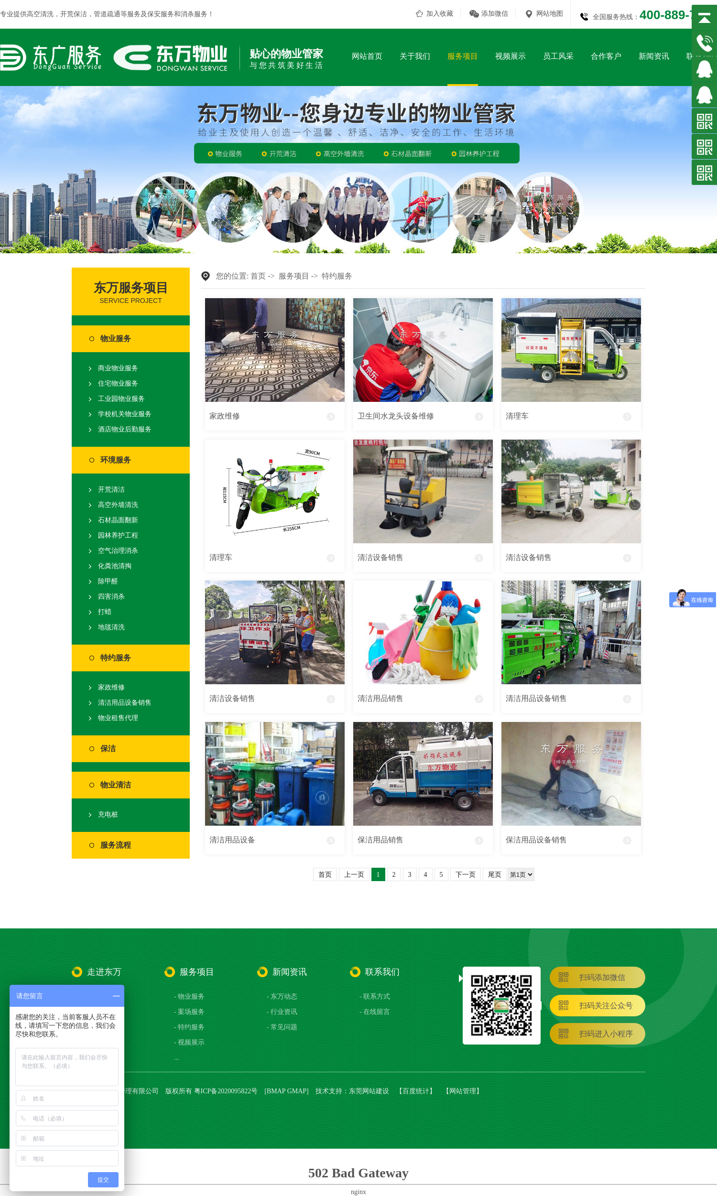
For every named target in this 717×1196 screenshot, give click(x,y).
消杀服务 (194, 14)
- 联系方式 (374, 996)
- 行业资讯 (282, 1011)
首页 (258, 276)
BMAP (276, 1091)
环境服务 (115, 460)
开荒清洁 (111, 489)
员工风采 (558, 56)
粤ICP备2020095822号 (226, 1091)
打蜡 (104, 611)
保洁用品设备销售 (536, 840)
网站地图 (549, 13)
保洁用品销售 (380, 840)
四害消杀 (111, 596)
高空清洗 (40, 14)
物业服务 (115, 338)
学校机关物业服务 (125, 414)
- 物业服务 (189, 996)
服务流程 (115, 845)
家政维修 (111, 687)
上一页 (354, 874)
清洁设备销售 (380, 557)
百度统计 (415, 1091)
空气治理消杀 (118, 550)
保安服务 (160, 14)
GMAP (296, 1091)
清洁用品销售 (380, 698)
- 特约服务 (189, 1027)
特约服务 (115, 658)
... (176, 1057)
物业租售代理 (118, 718)
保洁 (108, 748)
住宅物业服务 (118, 383)
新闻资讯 (654, 56)
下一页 (466, 874)
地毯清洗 (111, 627)
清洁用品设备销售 (125, 702)
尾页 (494, 874)
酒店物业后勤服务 (125, 429)
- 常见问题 (282, 1027)
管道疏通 (107, 14)
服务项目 (462, 56)
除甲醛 (108, 581)
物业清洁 (115, 785)
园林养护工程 (118, 535)
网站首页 (367, 56)
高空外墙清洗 (118, 504)
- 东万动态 (282, 996)
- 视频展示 (189, 1042)
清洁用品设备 (232, 840)
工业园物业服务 (121, 398)
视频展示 (510, 56)
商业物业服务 (118, 368)
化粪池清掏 (114, 566)
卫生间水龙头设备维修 (396, 416)
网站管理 (462, 1091)
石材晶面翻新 (118, 520)
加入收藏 (439, 13)
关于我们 (415, 56)
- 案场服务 (189, 1011)
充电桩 (108, 814)
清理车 (517, 416)
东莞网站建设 (369, 1091)
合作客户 (606, 56)
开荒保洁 (73, 14)
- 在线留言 (374, 1011)
